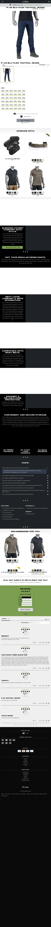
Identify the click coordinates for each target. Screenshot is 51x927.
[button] (47, 642)
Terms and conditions (15, 793)
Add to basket (25, 120)
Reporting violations (43, 793)
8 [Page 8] (29, 724)
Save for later (27, 122)
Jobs (25, 765)
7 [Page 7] (27, 724)
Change (25, 733)
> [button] (36, 724)
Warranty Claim (25, 778)
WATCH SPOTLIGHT (11, 247)
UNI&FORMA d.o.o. (4, 795)
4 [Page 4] (22, 724)
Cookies (2, 793)
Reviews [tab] (4, 618)
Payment (25, 776)
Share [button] (34, 642)
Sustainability (23, 793)
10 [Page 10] (33, 724)
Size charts (25, 774)
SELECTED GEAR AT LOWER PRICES (33, 5)
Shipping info (25, 773)
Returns (25, 777)
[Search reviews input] (40, 622)
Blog (25, 760)
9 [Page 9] (31, 724)
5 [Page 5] (24, 724)
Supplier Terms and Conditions (32, 793)
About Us (25, 762)
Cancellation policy (25, 780)
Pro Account (25, 764)
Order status (25, 772)
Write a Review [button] (25, 609)
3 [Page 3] (20, 724)
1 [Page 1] (17, 724)
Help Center (25, 761)
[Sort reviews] (44, 619)
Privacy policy (7, 793)
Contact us (25, 758)
